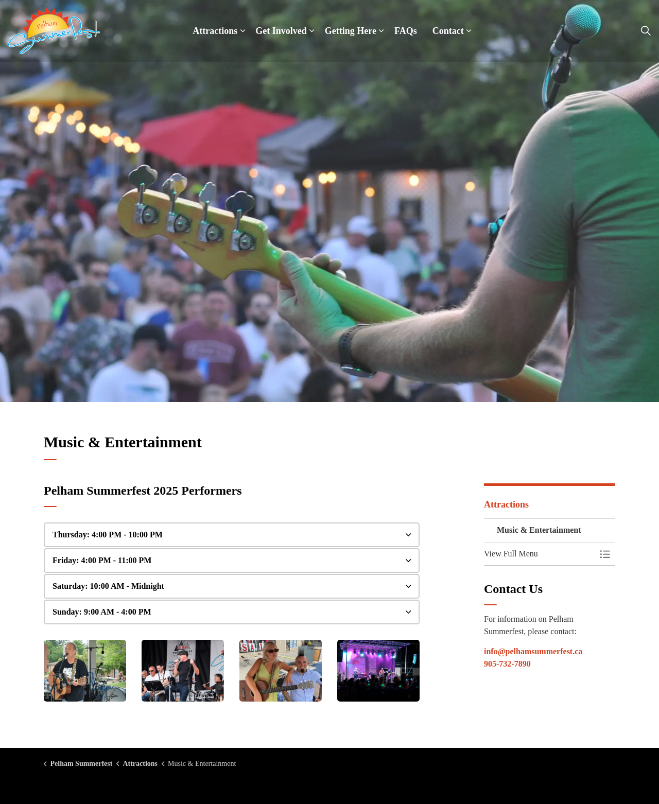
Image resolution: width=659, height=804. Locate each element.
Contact (448, 31)
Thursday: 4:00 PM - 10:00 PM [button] (108, 534)
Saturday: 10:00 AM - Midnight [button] (108, 586)
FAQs (405, 31)
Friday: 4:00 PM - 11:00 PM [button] (102, 560)
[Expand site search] (645, 31)
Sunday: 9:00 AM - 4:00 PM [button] (102, 611)
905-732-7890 (507, 663)
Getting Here (350, 31)
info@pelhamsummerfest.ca (533, 651)
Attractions (215, 31)
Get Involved (281, 31)
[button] (85, 671)
